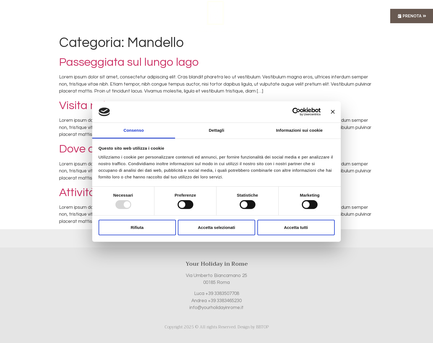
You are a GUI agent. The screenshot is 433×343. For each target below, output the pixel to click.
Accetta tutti (296, 227)
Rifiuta (137, 227)
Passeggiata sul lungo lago (129, 62)
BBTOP (262, 327)
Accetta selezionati (216, 227)
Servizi (258, 16)
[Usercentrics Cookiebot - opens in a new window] (296, 112)
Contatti (289, 16)
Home (131, 16)
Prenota (412, 16)
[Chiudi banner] (333, 112)
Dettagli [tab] (216, 130)
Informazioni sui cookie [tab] (299, 130)
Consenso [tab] (133, 130)
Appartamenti (164, 16)
